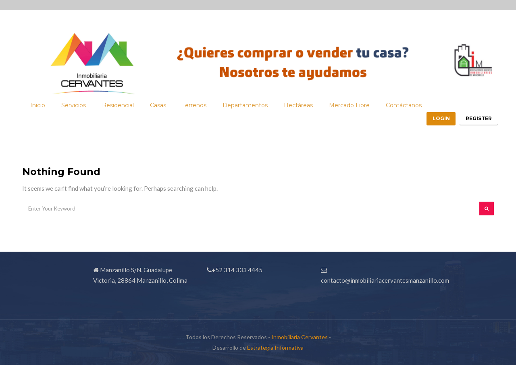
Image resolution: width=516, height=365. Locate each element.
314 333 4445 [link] (243, 269)
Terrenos (194, 95)
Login (434, 108)
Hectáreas (298, 95)
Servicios (73, 95)
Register (477, 108)
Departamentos (245, 95)
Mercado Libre (349, 95)
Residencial (118, 95)
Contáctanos (404, 95)
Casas (158, 95)
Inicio (37, 95)
